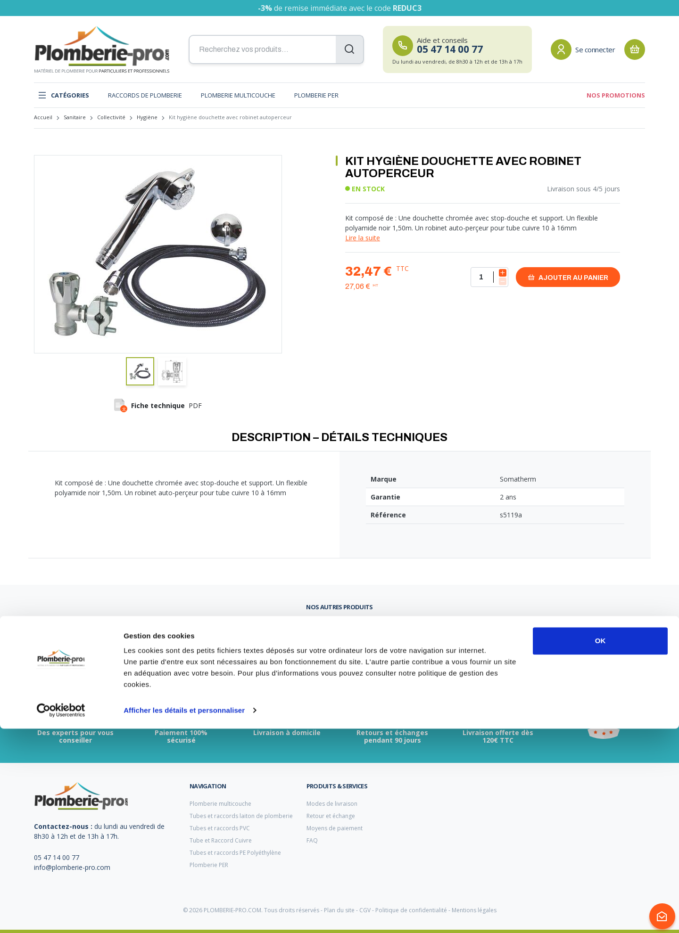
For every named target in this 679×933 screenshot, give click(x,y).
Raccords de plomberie (145, 95)
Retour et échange (330, 816)
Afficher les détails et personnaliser (184, 914)
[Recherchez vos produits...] (276, 49)
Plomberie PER (316, 95)
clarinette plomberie (268, 627)
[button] (140, 371)
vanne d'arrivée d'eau (63, 627)
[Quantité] (489, 277)
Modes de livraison (331, 804)
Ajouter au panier (568, 277)
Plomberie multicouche (238, 95)
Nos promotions (616, 95)
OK (600, 845)
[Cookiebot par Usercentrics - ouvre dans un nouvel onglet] (61, 915)
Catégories (63, 95)
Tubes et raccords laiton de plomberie (241, 816)
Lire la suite (362, 237)
